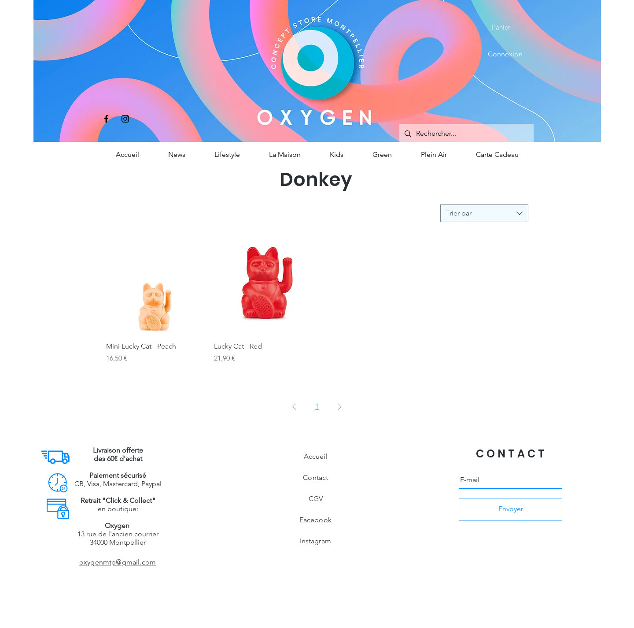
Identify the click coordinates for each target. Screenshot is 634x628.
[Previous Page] (294, 407)
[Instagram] (125, 119)
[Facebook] (106, 119)
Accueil (316, 456)
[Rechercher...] (465, 134)
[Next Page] (340, 407)
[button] (507, 27)
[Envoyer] (510, 509)
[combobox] (484, 213)
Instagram (315, 541)
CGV (316, 498)
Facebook (315, 520)
